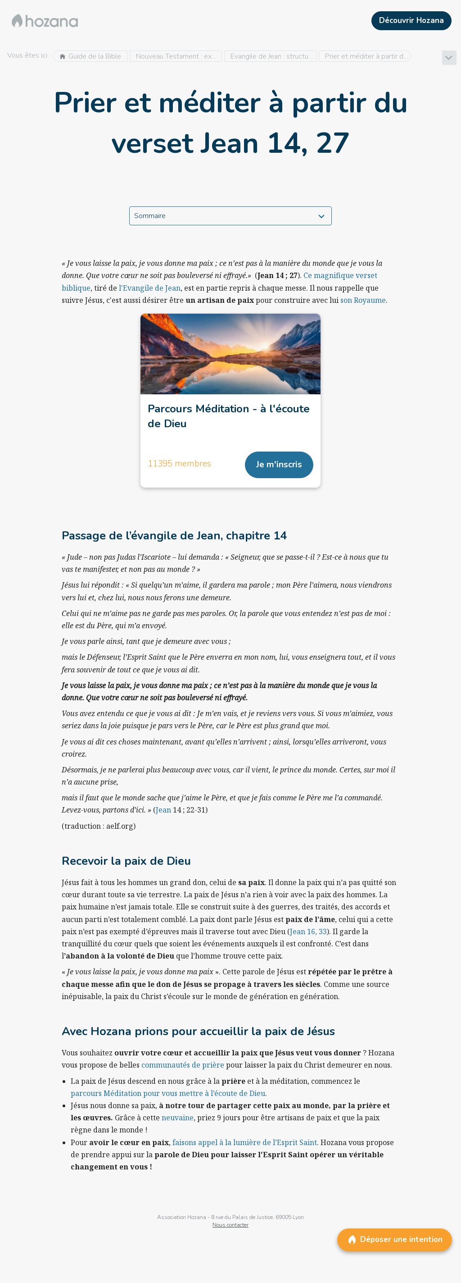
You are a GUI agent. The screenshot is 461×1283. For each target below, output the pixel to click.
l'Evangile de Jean (149, 288)
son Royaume (363, 300)
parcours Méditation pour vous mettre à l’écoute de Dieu (168, 1093)
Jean (163, 810)
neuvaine (178, 1118)
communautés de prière (182, 1065)
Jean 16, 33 (308, 931)
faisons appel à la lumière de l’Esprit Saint (244, 1142)
